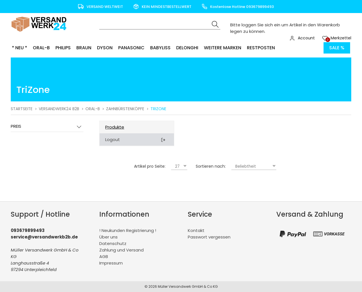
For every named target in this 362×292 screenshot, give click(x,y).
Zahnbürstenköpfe (125, 109)
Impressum (111, 263)
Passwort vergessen (209, 237)
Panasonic (131, 47)
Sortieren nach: (211, 166)
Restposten (261, 47)
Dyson (105, 47)
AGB (103, 256)
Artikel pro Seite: (149, 166)
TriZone (158, 109)
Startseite (22, 109)
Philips (63, 47)
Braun (83, 47)
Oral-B (41, 47)
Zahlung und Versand (121, 250)
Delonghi (187, 47)
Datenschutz (112, 243)
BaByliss (160, 47)
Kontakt (196, 230)
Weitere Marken (222, 47)
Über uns (108, 237)
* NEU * (19, 47)
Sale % (336, 47)
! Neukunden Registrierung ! (127, 230)
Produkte (114, 127)
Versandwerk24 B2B (59, 109)
